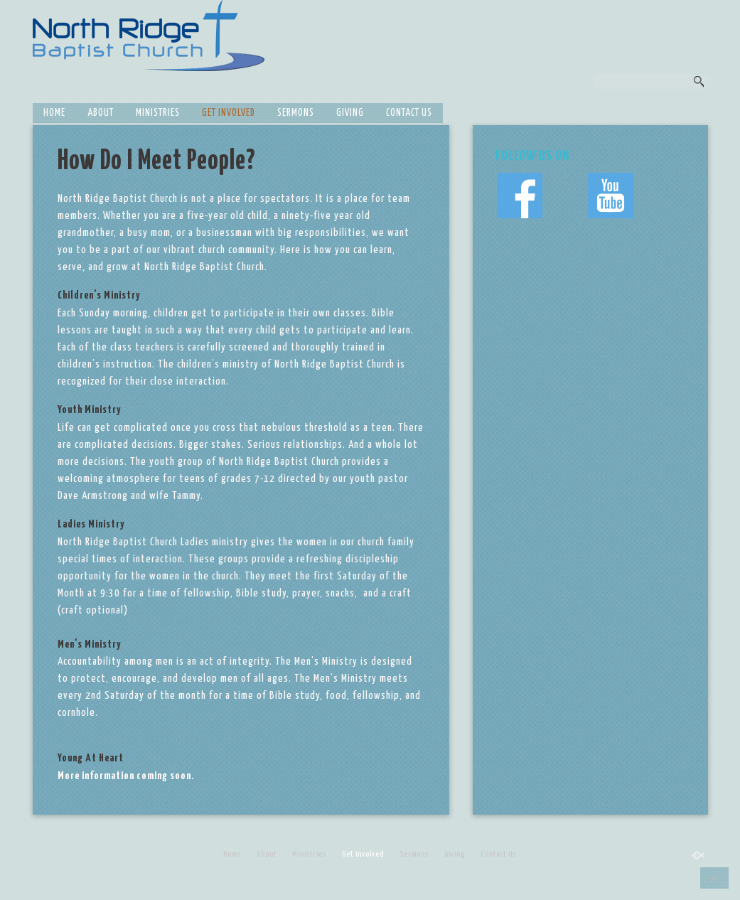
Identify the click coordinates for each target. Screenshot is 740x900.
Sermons (295, 113)
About (100, 113)
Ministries (158, 113)
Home (54, 113)
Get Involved (228, 113)
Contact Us (409, 113)
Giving (350, 113)
